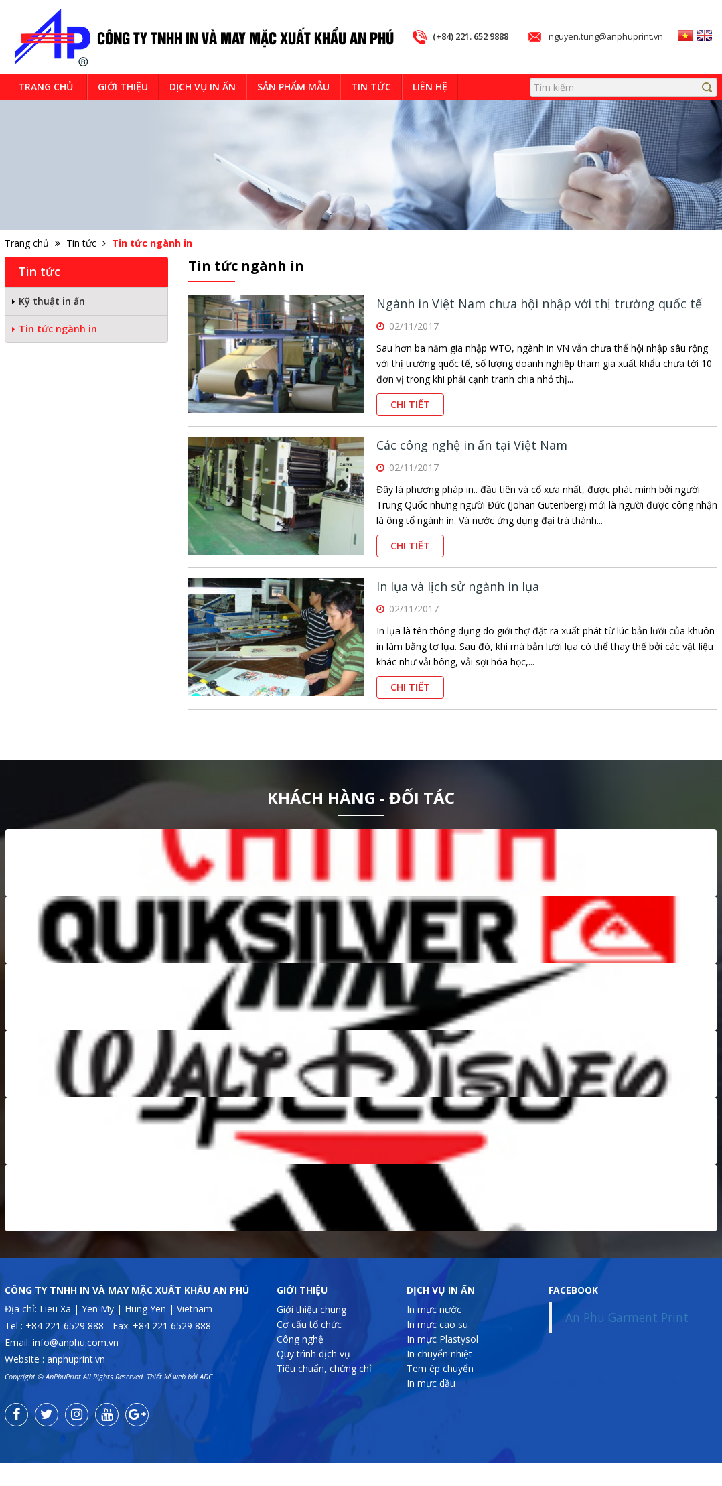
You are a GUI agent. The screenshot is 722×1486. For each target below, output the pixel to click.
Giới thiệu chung (311, 1332)
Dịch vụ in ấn (202, 109)
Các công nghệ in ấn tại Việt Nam (471, 468)
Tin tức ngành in (58, 351)
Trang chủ (45, 109)
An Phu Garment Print (627, 1340)
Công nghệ (300, 1361)
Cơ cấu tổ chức (309, 1347)
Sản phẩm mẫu (293, 109)
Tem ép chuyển (440, 1391)
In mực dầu (431, 1406)
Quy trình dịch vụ (313, 1376)
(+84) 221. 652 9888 (459, 83)
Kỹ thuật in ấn (52, 324)
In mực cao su (437, 1347)
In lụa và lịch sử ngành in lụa (457, 610)
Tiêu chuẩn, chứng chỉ (324, 1391)
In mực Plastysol (442, 1361)
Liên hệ (430, 109)
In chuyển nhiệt (439, 1376)
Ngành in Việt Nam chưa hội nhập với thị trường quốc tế (539, 327)
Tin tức (371, 109)
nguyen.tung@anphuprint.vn (603, 83)
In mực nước (434, 1332)
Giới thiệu (123, 109)
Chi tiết (410, 427)
